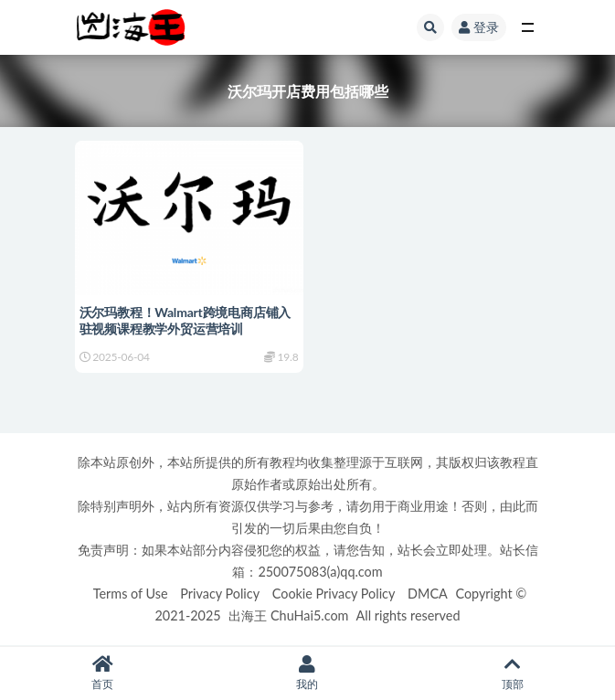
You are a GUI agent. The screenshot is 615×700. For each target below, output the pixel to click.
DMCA (428, 593)
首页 (102, 673)
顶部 (512, 673)
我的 (307, 673)
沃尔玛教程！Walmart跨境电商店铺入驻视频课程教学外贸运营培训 (186, 320)
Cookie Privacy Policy (334, 593)
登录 (479, 27)
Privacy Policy (220, 593)
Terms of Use (130, 593)
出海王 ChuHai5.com (288, 615)
